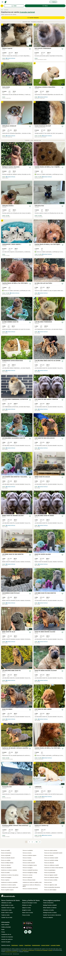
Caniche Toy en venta (6, 917)
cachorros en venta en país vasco (9, 887)
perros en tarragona (6, 877)
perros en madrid (5, 850)
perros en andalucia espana (51, 877)
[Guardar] (30, 49)
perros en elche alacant (29, 862)
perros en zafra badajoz (50, 889)
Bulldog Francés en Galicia (50, 912)
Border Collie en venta (7, 912)
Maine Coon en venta (27, 912)
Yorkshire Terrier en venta (7, 907)
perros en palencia (27, 877)
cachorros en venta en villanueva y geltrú (31, 885)
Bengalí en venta (26, 910)
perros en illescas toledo (29, 880)
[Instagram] (29, 931)
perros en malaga (27, 860)
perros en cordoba (5, 860)
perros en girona (5, 880)
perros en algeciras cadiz (50, 884)
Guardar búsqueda (33, 17)
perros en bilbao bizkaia (7, 862)
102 (36, 841)
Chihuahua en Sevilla (48, 910)
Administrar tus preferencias (11, 951)
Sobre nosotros (5, 924)
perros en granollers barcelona (52, 887)
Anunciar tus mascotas (7, 937)
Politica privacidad (6, 927)
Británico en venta (26, 905)
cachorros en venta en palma (8, 884)
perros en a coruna (27, 875)
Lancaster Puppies (55, 945)
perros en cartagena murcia (30, 865)
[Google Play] (28, 923)
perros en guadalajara (49, 870)
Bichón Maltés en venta (7, 905)
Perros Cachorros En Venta (10, 900)
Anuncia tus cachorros (7, 939)
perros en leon (48, 882)
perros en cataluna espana (29, 855)
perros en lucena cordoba (50, 880)
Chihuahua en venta (6, 902)
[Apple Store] (27, 927)
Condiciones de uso (6, 934)
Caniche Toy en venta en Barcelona (52, 915)
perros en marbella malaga (51, 860)
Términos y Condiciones (28, 950)
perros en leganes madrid (50, 875)
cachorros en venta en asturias (9, 870)
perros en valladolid (6, 867)
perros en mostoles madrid (51, 857)
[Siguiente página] (39, 842)
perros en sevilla (5, 872)
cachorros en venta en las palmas (9, 875)
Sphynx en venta (26, 907)
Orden (14, 5)
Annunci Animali (45, 945)
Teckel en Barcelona (48, 902)
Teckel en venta (5, 915)
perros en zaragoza (27, 867)
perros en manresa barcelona (30, 888)
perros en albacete (49, 862)
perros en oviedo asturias (50, 850)
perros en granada (5, 855)
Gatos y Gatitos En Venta (31, 900)
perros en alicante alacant (7, 857)
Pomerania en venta (6, 910)
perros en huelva (27, 857)
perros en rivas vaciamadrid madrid (53, 853)
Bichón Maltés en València (49, 907)
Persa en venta (26, 915)
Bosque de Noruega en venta (29, 902)
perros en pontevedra (49, 872)
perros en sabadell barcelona (30, 870)
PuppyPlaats (28, 945)
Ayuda (2, 929)
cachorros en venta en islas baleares (53, 867)
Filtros (45, 5)
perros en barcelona (6, 853)
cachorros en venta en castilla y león (32, 882)
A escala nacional (27, 12)
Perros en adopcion (48, 917)
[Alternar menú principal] (2, 2)
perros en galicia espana (7, 889)
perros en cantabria (28, 850)
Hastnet (21, 945)
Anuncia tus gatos (5, 941)
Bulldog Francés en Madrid (50, 905)
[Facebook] (25, 931)
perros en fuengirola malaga (30, 872)
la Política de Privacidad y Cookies (43, 950)
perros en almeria (48, 855)
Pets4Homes (14, 945)
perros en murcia (27, 853)
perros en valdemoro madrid (51, 865)
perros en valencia (5, 865)
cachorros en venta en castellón (9, 882)
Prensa (3, 932)
